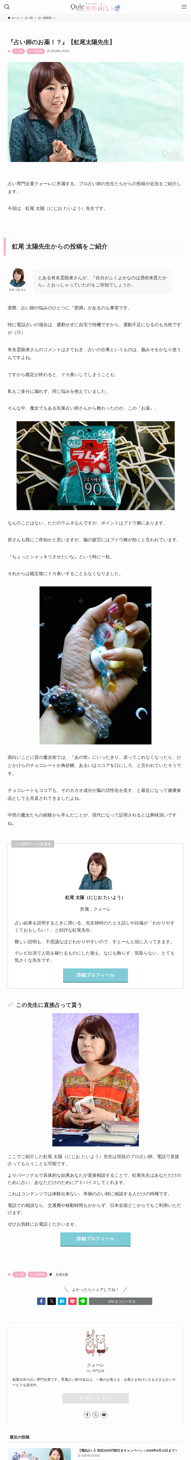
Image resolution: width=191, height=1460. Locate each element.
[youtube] (104, 1415)
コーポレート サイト (95, 1398)
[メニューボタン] (184, 7)
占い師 (18, 51)
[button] (41, 1301)
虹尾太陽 (62, 1274)
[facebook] (87, 1415)
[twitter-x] (95, 1415)
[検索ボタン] (7, 7)
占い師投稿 (35, 51)
